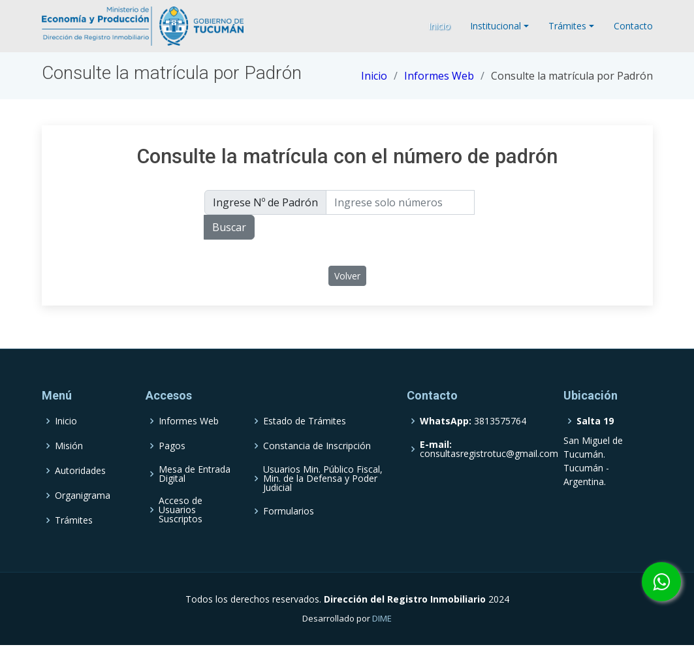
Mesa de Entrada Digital (194, 474)
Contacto (633, 26)
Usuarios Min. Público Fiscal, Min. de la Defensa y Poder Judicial (323, 478)
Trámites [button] (567, 26)
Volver (347, 276)
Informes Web (439, 76)
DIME (382, 618)
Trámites (74, 520)
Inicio (439, 26)
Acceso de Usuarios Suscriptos (180, 510)
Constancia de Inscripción (317, 445)
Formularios (288, 511)
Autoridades (80, 470)
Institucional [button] (495, 26)
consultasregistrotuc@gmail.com (489, 449)
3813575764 (473, 421)
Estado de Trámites (304, 421)
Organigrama (82, 495)
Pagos (172, 445)
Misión (69, 445)
